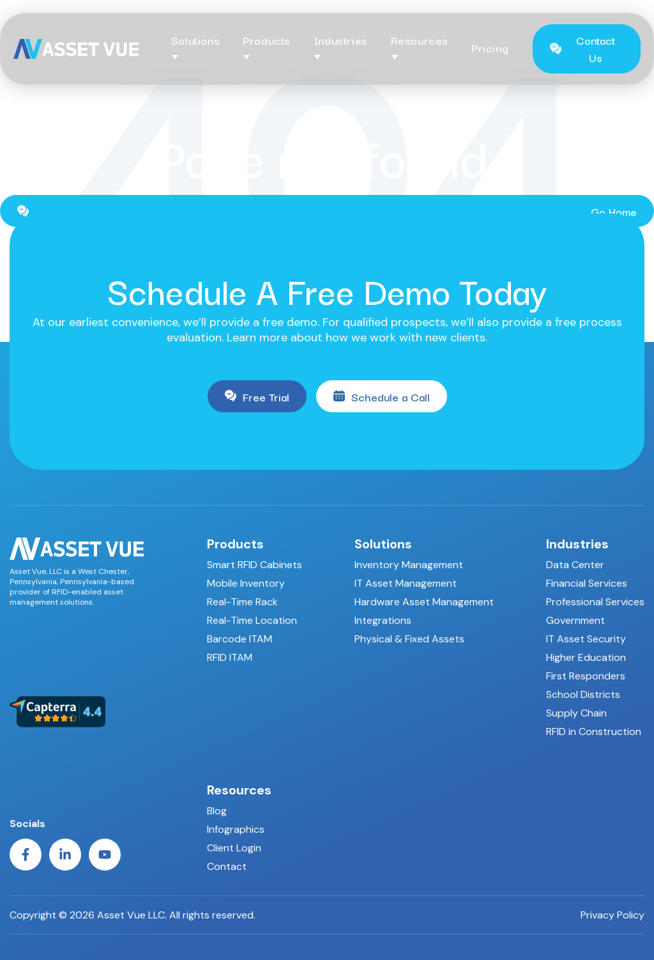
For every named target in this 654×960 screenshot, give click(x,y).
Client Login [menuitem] (234, 848)
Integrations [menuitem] (382, 620)
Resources (419, 40)
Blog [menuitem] (217, 810)
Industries (341, 40)
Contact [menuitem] (227, 866)
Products (267, 40)
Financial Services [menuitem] (586, 583)
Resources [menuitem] (239, 790)
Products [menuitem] (235, 544)
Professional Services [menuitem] (595, 601)
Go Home (327, 211)
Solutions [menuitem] (383, 544)
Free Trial (257, 396)
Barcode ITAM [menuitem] (239, 639)
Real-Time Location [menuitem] (252, 620)
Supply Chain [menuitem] (576, 713)
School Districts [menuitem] (583, 694)
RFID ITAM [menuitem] (229, 657)
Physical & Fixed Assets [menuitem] (409, 639)
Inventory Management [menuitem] (408, 564)
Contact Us (582, 48)
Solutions (195, 40)
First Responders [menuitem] (585, 676)
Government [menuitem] (575, 620)
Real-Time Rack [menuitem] (242, 601)
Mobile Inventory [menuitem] (246, 583)
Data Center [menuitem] (575, 564)
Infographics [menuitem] (235, 829)
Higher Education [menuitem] (586, 657)
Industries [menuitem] (577, 544)
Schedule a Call (381, 396)
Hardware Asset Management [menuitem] (424, 601)
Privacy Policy (612, 915)
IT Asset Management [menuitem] (405, 583)
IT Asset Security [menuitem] (586, 639)
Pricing (489, 47)
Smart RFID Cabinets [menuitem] (254, 564)
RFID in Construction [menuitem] (593, 731)
